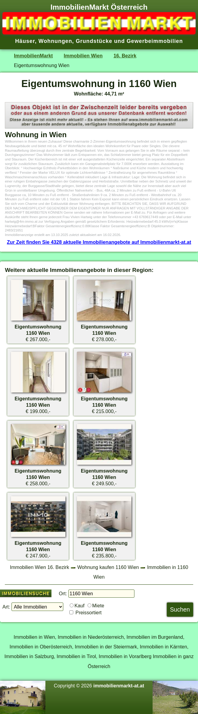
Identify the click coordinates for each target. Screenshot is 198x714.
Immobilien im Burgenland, (155, 637)
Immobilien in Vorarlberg (125, 656)
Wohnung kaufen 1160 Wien (108, 567)
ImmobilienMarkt (33, 55)
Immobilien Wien (83, 55)
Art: (6, 606)
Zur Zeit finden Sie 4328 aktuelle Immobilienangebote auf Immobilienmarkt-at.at (99, 242)
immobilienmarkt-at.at (118, 685)
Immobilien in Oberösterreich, (42, 646)
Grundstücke (94, 41)
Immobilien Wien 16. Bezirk (39, 567)
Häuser (25, 41)
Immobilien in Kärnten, (164, 646)
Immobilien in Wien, (35, 637)
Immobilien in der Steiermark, (106, 646)
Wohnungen (55, 41)
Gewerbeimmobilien (155, 41)
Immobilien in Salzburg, (29, 656)
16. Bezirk (125, 55)
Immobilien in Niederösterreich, (91, 637)
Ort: (63, 593)
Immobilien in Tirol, (77, 656)
